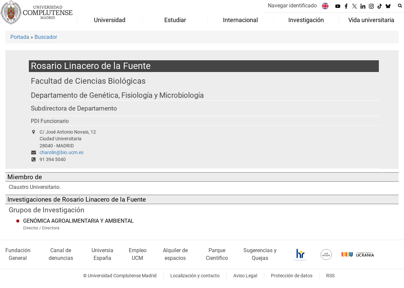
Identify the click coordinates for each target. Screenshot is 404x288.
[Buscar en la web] (400, 5)
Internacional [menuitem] (240, 20)
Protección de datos (291, 276)
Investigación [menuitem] (306, 20)
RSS (330, 276)
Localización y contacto (195, 276)
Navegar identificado (292, 5)
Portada (19, 37)
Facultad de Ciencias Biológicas (88, 81)
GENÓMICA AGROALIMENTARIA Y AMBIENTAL (78, 221)
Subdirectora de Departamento (74, 108)
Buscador (46, 37)
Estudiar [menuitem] (175, 20)
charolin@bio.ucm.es (61, 152)
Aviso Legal (245, 276)
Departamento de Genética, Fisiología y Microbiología (117, 95)
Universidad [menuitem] (109, 20)
